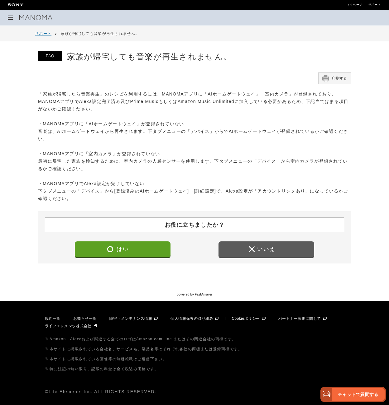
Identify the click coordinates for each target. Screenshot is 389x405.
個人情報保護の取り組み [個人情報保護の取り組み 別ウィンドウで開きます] (191, 318)
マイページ (355, 4)
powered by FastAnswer (194, 294)
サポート (374, 4)
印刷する (334, 78)
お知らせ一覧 (85, 318)
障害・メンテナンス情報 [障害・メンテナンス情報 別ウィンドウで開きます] (130, 318)
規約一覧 (52, 318)
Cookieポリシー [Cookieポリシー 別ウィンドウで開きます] (246, 318)
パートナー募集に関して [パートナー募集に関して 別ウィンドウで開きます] (299, 318)
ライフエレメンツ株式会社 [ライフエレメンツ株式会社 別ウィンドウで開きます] (68, 326)
